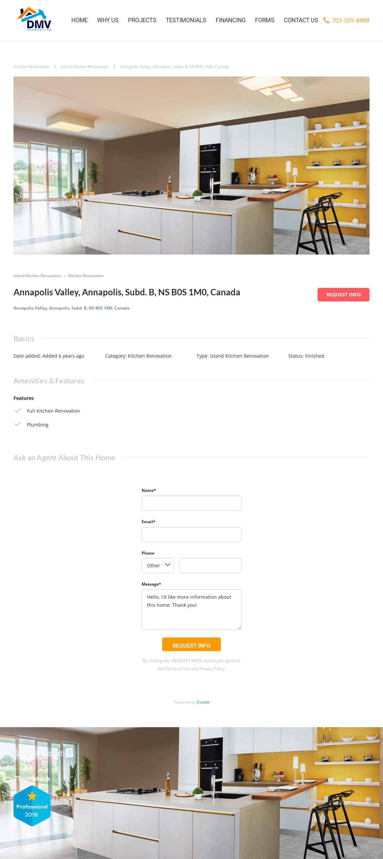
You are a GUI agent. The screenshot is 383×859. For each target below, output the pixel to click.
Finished (314, 356)
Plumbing (31, 424)
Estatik (203, 702)
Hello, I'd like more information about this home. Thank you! (191, 609)
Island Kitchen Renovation (85, 66)
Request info (343, 294)
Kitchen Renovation (31, 66)
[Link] (33, 20)
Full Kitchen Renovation (46, 411)
